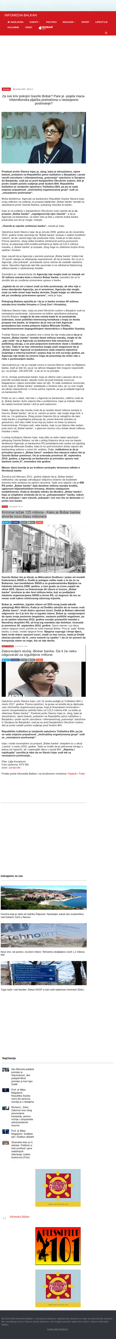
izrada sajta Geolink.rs (57, 1329)
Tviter (82, 773)
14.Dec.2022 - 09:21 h (23, 89)
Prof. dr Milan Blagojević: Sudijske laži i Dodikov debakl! (22, 1134)
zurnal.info (14, 767)
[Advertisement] (58, 58)
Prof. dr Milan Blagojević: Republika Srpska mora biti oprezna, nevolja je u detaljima (22, 1095)
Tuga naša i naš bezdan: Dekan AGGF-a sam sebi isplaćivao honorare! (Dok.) (42, 989)
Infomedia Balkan (19, 1216)
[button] (34, 22)
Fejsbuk (72, 773)
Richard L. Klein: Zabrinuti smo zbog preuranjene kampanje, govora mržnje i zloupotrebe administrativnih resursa (22, 1116)
